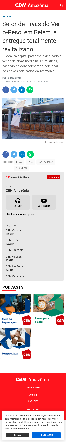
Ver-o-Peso (21, 168)
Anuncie (33, 395)
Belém (19, 162)
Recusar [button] (17, 435)
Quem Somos (33, 387)
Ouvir (18, 202)
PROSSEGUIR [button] (46, 435)
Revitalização (45, 162)
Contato (33, 401)
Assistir (44, 202)
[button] (4, 5)
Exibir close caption (20, 214)
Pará (30, 162)
